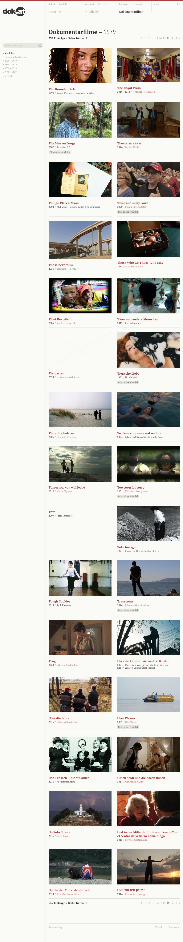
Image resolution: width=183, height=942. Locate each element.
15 (164, 38)
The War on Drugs (62, 143)
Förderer (123, 3)
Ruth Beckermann (134, 266)
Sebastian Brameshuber (68, 894)
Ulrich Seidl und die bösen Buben (141, 778)
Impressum (174, 927)
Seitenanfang (55, 927)
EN (178, 3)
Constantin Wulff (134, 781)
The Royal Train (129, 88)
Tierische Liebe (128, 373)
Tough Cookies (59, 601)
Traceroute (125, 601)
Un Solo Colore (59, 832)
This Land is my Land (132, 203)
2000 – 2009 (11, 72)
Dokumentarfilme (131, 12)
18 (175, 38)
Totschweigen (127, 547)
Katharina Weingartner (136, 491)
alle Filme (10, 53)
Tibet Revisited (60, 319)
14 (160, 38)
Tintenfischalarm (61, 433)
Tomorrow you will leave (67, 487)
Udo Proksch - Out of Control (69, 778)
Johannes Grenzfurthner (137, 605)
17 (171, 38)
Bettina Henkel (132, 147)
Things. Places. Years (64, 203)
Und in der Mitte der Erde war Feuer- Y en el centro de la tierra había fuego (147, 834)
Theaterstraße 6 (129, 143)
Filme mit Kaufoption (16, 56)
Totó (52, 512)
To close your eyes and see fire (139, 433)
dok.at (52, 3)
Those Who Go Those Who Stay (140, 262)
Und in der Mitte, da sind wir (69, 890)
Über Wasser (126, 718)
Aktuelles (55, 12)
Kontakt (63, 3)
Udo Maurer (131, 722)
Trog (52, 661)
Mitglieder (92, 12)
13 (156, 38)
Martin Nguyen (64, 491)
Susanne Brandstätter (136, 206)
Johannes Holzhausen (144, 91)
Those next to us (61, 265)
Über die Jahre (59, 718)
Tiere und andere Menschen (137, 319)
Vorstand (89, 3)
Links (156, 3)
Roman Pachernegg (135, 894)
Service (102, 3)
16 (168, 38)
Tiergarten (56, 373)
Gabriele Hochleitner (67, 664)
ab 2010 (8, 75)
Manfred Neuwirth (66, 323)
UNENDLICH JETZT (131, 890)
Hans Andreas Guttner (68, 377)
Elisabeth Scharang (66, 437)
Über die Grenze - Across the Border (143, 661)
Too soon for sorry (130, 487)
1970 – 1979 (11, 60)
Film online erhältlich (60, 152)
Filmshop (137, 3)
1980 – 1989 (11, 64)
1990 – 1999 (11, 68)
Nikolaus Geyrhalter (67, 722)
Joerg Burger (63, 836)
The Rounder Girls (62, 89)
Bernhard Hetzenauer (68, 268)
